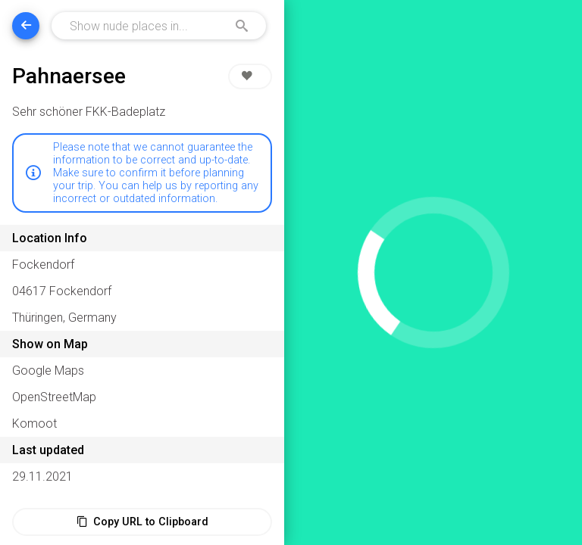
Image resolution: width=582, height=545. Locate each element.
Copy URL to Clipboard (142, 521)
